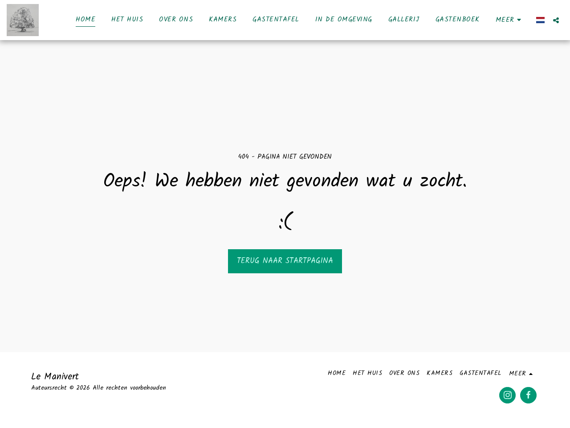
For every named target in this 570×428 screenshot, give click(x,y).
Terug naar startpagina (285, 261)
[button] (556, 20)
